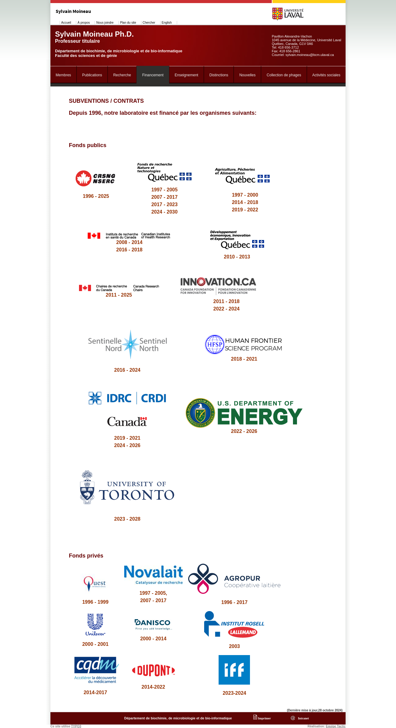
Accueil (66, 22)
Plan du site (128, 22)
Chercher (149, 22)
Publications (92, 75)
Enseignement (186, 75)
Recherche (122, 75)
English (167, 22)
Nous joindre (104, 22)
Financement (152, 75)
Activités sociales (326, 75)
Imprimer (262, 718)
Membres (63, 75)
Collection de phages (284, 75)
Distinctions (218, 75)
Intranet (302, 718)
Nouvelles (247, 75)
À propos (83, 22)
